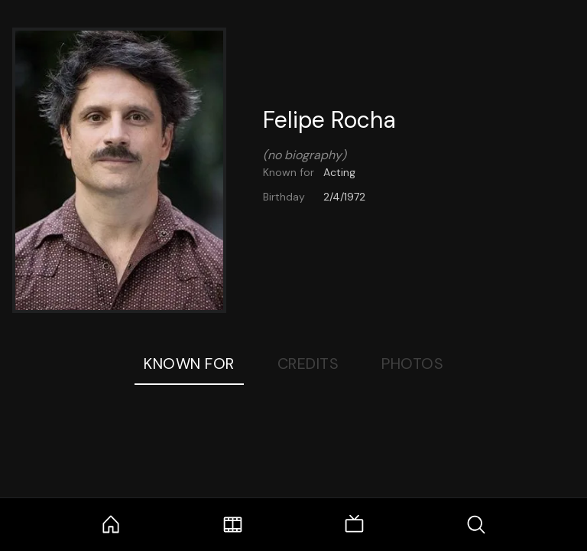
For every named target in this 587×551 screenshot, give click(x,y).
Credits (308, 363)
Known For (189, 363)
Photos (412, 363)
